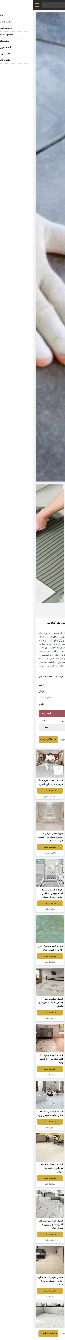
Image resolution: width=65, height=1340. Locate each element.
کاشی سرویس (17, 853)
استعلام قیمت (15, 739)
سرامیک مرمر (16, 796)
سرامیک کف (48, 796)
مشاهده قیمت (48, 790)
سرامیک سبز (17, 962)
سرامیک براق (48, 909)
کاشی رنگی (48, 849)
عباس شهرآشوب (36, 739)
